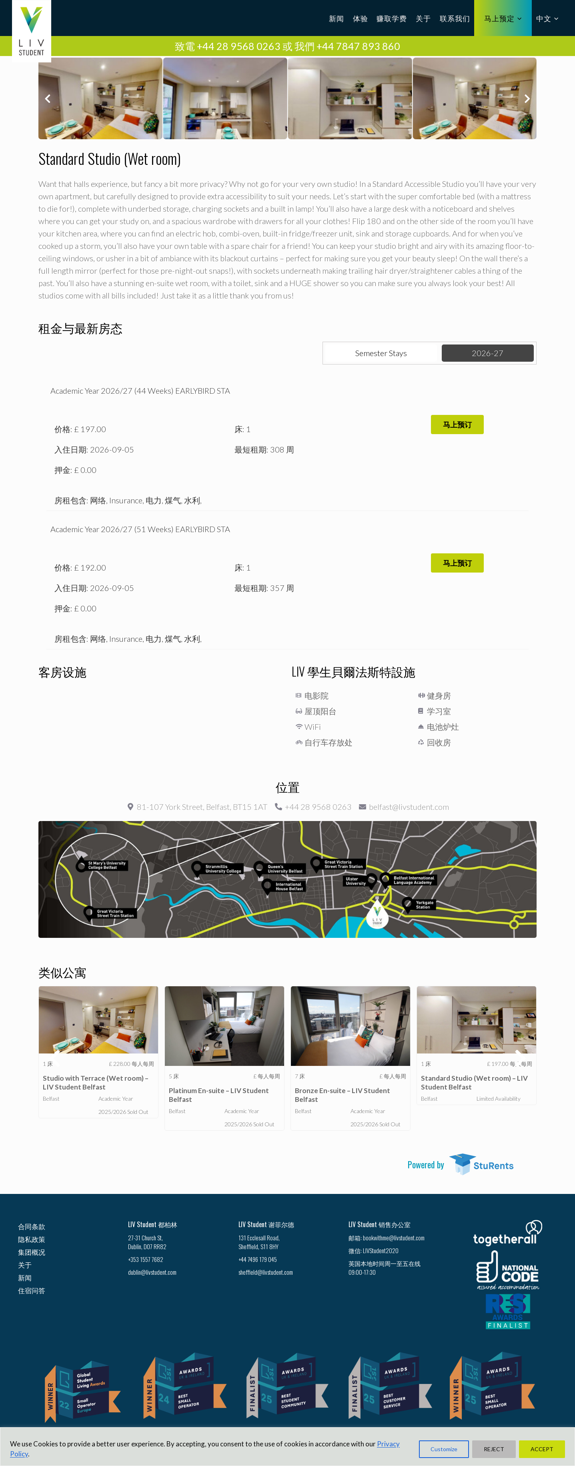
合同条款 (31, 1226)
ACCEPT (542, 1449)
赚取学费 (392, 18)
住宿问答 (31, 1290)
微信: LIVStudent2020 (374, 1250)
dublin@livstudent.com (152, 1272)
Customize (444, 1449)
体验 (360, 18)
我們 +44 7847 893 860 (347, 46)
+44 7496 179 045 (257, 1259)
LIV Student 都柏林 (152, 1224)
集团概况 (31, 1252)
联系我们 (455, 18)
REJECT (494, 1449)
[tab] (381, 353)
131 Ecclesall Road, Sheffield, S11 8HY (259, 1242)
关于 (423, 18)
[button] (47, 99)
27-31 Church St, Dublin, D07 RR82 (147, 1242)
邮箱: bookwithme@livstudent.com (387, 1237)
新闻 (336, 18)
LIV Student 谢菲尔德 (266, 1224)
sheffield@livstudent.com (265, 1272)
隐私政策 (31, 1239)
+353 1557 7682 (145, 1259)
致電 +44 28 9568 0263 (227, 46)
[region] (287, 1446)
